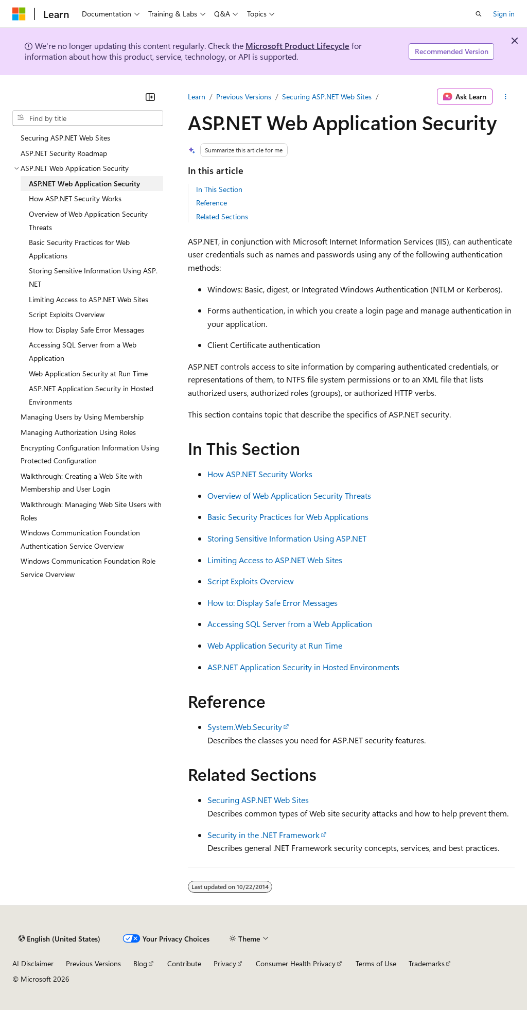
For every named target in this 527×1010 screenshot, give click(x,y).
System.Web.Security (244, 726)
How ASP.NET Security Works (259, 473)
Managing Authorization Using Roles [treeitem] (78, 432)
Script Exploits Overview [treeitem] (66, 314)
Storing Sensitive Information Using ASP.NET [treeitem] (93, 277)
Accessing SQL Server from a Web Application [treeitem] (82, 351)
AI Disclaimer (33, 963)
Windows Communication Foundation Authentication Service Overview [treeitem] (80, 539)
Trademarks (427, 963)
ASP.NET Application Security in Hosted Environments (303, 666)
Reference (211, 202)
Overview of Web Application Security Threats (289, 495)
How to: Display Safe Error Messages (272, 602)
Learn (196, 96)
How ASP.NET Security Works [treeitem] (75, 198)
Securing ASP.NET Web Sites (327, 96)
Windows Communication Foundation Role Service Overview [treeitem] (88, 567)
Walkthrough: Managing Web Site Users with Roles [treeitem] (91, 511)
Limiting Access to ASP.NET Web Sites (274, 559)
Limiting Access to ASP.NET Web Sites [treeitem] (88, 299)
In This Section (219, 189)
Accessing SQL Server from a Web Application (289, 623)
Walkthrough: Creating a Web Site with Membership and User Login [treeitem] (82, 482)
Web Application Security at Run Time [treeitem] (88, 373)
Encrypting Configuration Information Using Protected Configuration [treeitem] (90, 454)
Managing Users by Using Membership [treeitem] (82, 417)
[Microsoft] (19, 14)
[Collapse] (150, 97)
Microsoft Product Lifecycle (297, 45)
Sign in (504, 14)
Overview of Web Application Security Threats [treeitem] (88, 220)
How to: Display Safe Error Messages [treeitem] (86, 330)
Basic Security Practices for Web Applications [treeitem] (79, 248)
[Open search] (478, 14)
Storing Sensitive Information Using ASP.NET (286, 538)
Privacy (225, 963)
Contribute (184, 963)
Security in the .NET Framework (263, 834)
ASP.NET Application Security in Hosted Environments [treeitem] (91, 395)
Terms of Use (376, 963)
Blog (140, 963)
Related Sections (222, 216)
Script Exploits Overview (250, 581)
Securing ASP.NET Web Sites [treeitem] (65, 138)
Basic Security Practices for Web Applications (287, 516)
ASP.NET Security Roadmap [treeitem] (64, 153)
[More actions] (506, 97)
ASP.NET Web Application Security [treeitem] (84, 183)
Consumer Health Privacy (296, 963)
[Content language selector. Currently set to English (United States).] (59, 938)
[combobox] (87, 118)
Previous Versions (243, 96)
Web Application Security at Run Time (274, 645)
